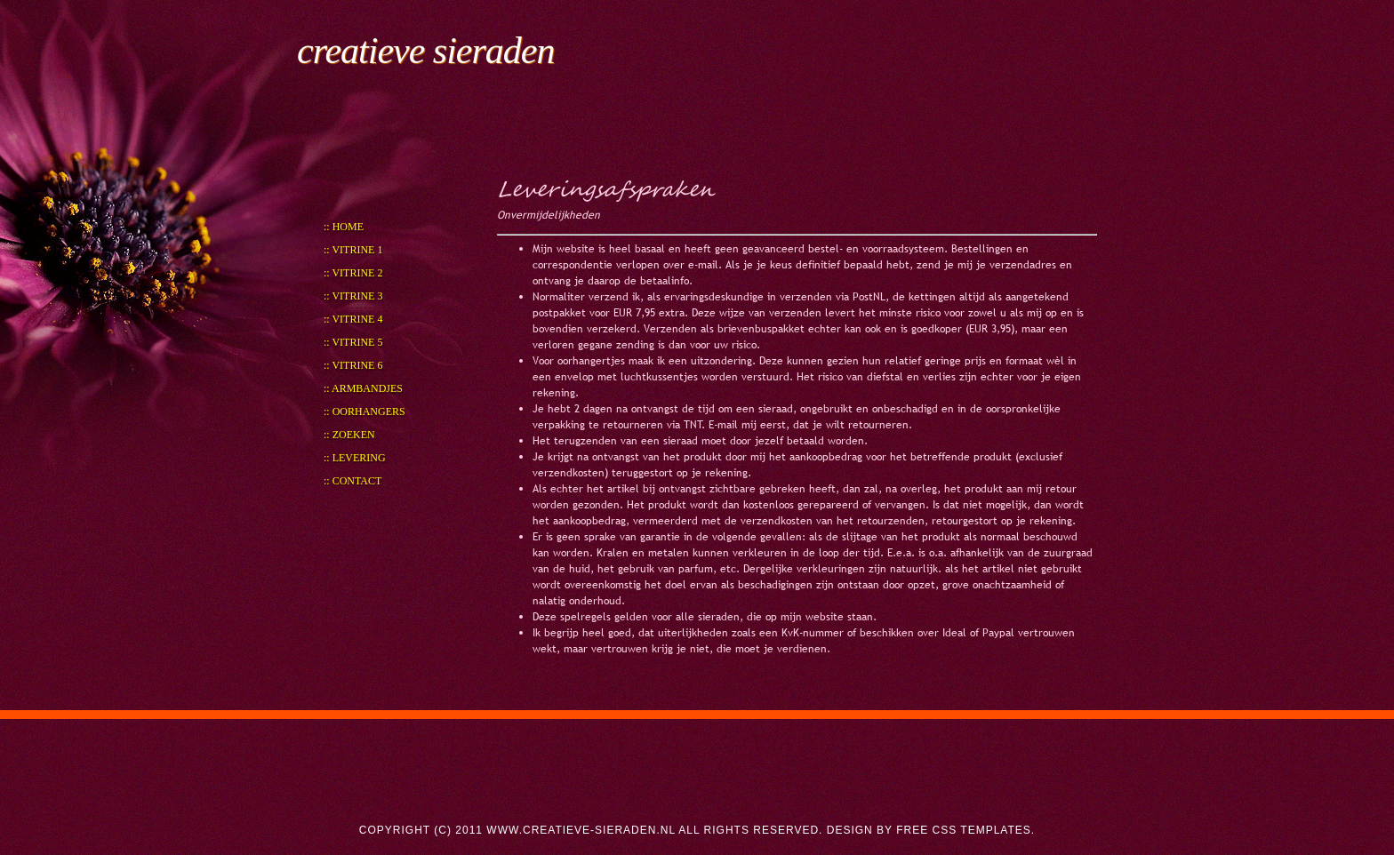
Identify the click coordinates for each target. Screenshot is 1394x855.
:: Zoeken (349, 434)
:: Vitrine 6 (353, 365)
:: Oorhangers (364, 411)
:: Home (344, 226)
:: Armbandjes (363, 388)
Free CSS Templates (963, 830)
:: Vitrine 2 (353, 273)
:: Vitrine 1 (353, 250)
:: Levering (355, 457)
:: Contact (352, 481)
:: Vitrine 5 (353, 342)
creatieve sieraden (425, 50)
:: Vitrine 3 (353, 296)
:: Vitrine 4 (353, 319)
